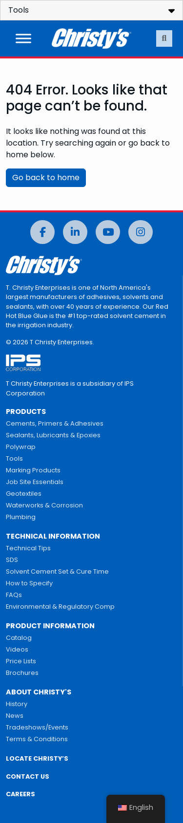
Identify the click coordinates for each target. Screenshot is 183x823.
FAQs (14, 595)
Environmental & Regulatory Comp (60, 606)
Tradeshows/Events (37, 727)
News (14, 715)
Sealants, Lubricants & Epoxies (53, 435)
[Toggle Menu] (23, 38)
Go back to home (46, 177)
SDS (12, 560)
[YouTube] (108, 232)
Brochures (22, 673)
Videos (17, 649)
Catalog (19, 638)
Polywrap (21, 447)
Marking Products (33, 470)
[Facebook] (42, 232)
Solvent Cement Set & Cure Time (57, 571)
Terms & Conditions (37, 739)
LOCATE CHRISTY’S (37, 758)
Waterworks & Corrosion (44, 505)
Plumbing (21, 517)
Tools (14, 458)
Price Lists (21, 661)
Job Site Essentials (34, 482)
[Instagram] (140, 232)
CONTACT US (27, 776)
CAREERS (20, 794)
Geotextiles (23, 493)
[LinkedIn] (75, 232)
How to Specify (29, 583)
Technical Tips (28, 548)
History (16, 704)
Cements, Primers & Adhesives (54, 423)
